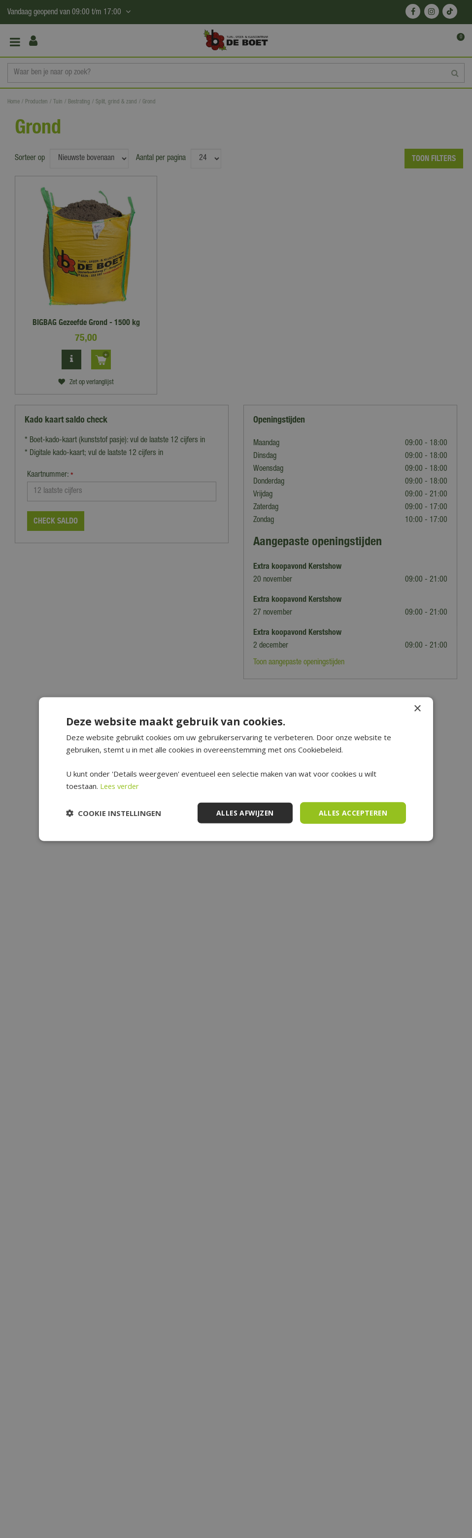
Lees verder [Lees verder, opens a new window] (121, 785)
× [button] (417, 708)
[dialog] (236, 769)
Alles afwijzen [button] (242, 812)
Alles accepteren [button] (352, 812)
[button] (113, 813)
